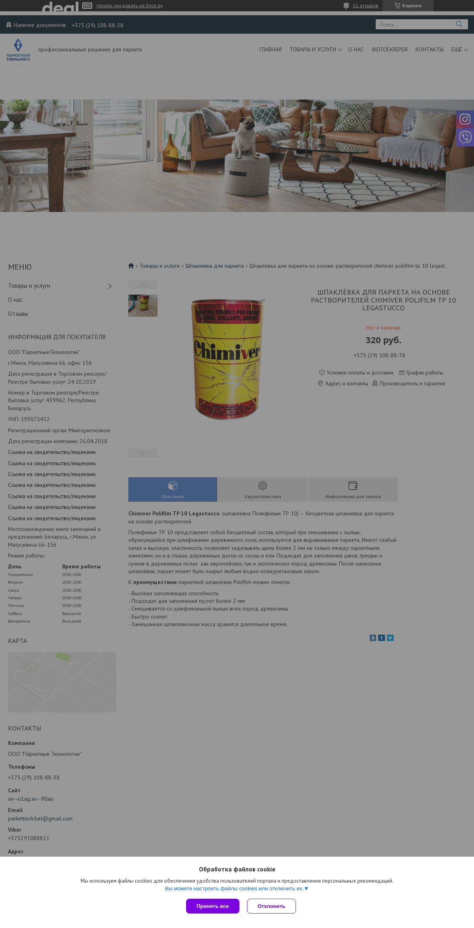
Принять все (212, 906)
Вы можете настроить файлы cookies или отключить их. (234, 888)
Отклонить (272, 906)
